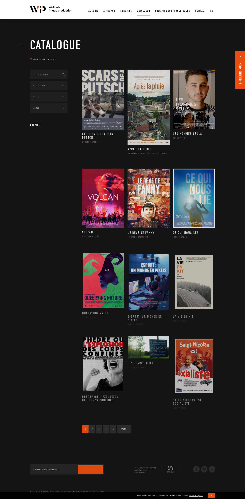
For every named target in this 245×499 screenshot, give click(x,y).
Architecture (43, 145)
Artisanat (42, 150)
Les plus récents (207, 56)
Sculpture (41, 201)
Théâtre (40, 206)
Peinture (41, 186)
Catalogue (55, 45)
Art (34, 136)
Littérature (42, 170)
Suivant (124, 429)
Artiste (40, 155)
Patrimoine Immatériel (48, 181)
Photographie (44, 196)
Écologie (37, 227)
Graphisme (42, 165)
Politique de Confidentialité (76, 492)
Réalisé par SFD (98, 492)
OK (212, 495)
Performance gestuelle (49, 191)
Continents (39, 217)
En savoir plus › (196, 496)
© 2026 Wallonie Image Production (45, 492)
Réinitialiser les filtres (43, 59)
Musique (41, 176)
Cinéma (40, 160)
